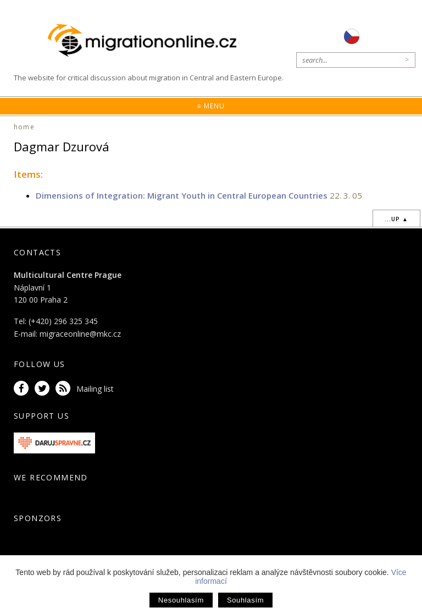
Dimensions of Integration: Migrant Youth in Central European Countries (181, 195)
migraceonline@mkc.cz (80, 334)
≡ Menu (211, 106)
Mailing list (95, 389)
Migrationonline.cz (145, 41)
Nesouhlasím (181, 600)
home (24, 127)
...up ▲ (396, 219)
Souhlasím (245, 600)
